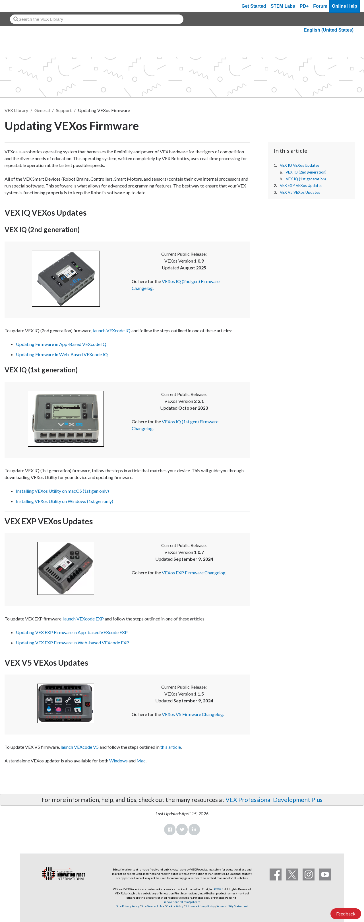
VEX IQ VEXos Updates (300, 165)
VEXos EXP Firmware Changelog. (194, 572)
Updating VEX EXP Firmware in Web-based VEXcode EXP (72, 642)
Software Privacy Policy (200, 906)
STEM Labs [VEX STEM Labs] (283, 6)
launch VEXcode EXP (83, 618)
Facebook (169, 829)
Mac (141, 760)
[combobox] (96, 19)
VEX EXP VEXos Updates (301, 185)
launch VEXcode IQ (112, 330)
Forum (320, 6)
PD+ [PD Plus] (304, 6)
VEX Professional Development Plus (274, 799)
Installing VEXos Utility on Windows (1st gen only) (64, 501)
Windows (118, 760)
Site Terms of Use (152, 906)
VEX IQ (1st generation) (306, 179)
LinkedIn (194, 829)
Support (64, 110)
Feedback (345, 913)
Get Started (253, 6)
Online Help (344, 6)
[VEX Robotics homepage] (15, 6)
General (42, 110)
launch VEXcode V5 (80, 747)
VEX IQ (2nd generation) (306, 172)
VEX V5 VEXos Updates (300, 192)
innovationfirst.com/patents (182, 902)
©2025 (218, 889)
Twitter (182, 829)
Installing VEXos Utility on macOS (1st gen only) (62, 491)
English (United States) (328, 30)
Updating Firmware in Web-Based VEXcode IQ (62, 354)
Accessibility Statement (232, 906)
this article (170, 747)
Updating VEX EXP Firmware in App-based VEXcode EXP (72, 632)
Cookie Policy (174, 906)
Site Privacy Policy (127, 906)
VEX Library (16, 110)
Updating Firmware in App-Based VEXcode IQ (61, 344)
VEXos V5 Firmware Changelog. (193, 714)
